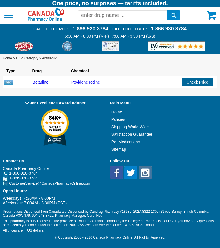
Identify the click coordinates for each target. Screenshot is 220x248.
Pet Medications (125, 142)
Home (7, 58)
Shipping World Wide (130, 127)
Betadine (40, 82)
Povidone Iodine (85, 82)
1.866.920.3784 (90, 29)
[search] (173, 15)
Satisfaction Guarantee (131, 134)
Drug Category (27, 58)
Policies (118, 119)
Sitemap (118, 149)
